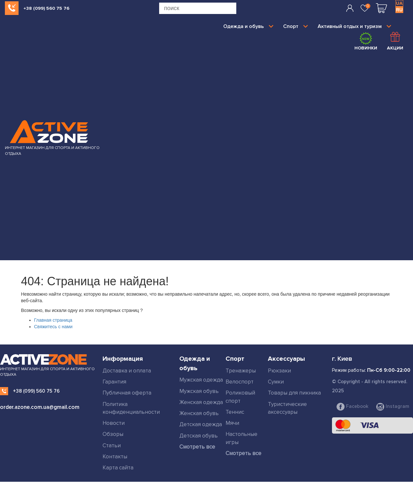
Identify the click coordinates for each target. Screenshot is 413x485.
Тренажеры (241, 370)
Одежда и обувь (248, 26)
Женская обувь (199, 413)
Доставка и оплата (127, 370)
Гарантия (114, 381)
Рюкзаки (279, 370)
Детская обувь (198, 435)
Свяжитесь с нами (53, 326)
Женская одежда (201, 402)
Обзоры (113, 434)
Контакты (115, 456)
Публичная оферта (127, 392)
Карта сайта (118, 467)
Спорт (295, 26)
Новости (114, 423)
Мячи (232, 423)
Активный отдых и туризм (354, 26)
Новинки (365, 41)
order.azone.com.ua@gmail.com (39, 407)
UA (399, 3)
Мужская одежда (201, 379)
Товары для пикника (294, 392)
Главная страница (53, 320)
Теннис (235, 412)
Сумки (276, 381)
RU (399, 9)
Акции (395, 41)
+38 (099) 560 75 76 (46, 8)
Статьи (112, 445)
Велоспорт (240, 381)
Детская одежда (200, 424)
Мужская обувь (199, 391)
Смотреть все (197, 446)
